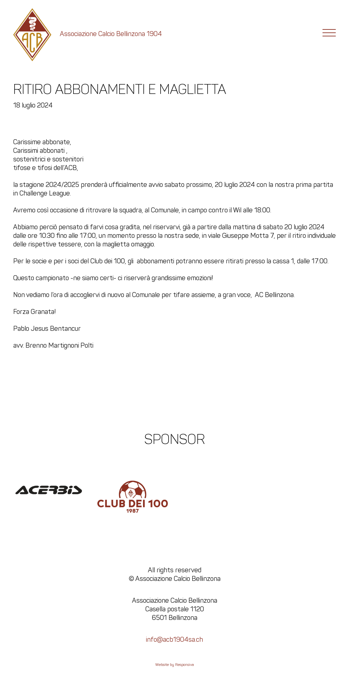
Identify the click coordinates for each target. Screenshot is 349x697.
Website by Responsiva (174, 664)
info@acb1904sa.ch (174, 639)
